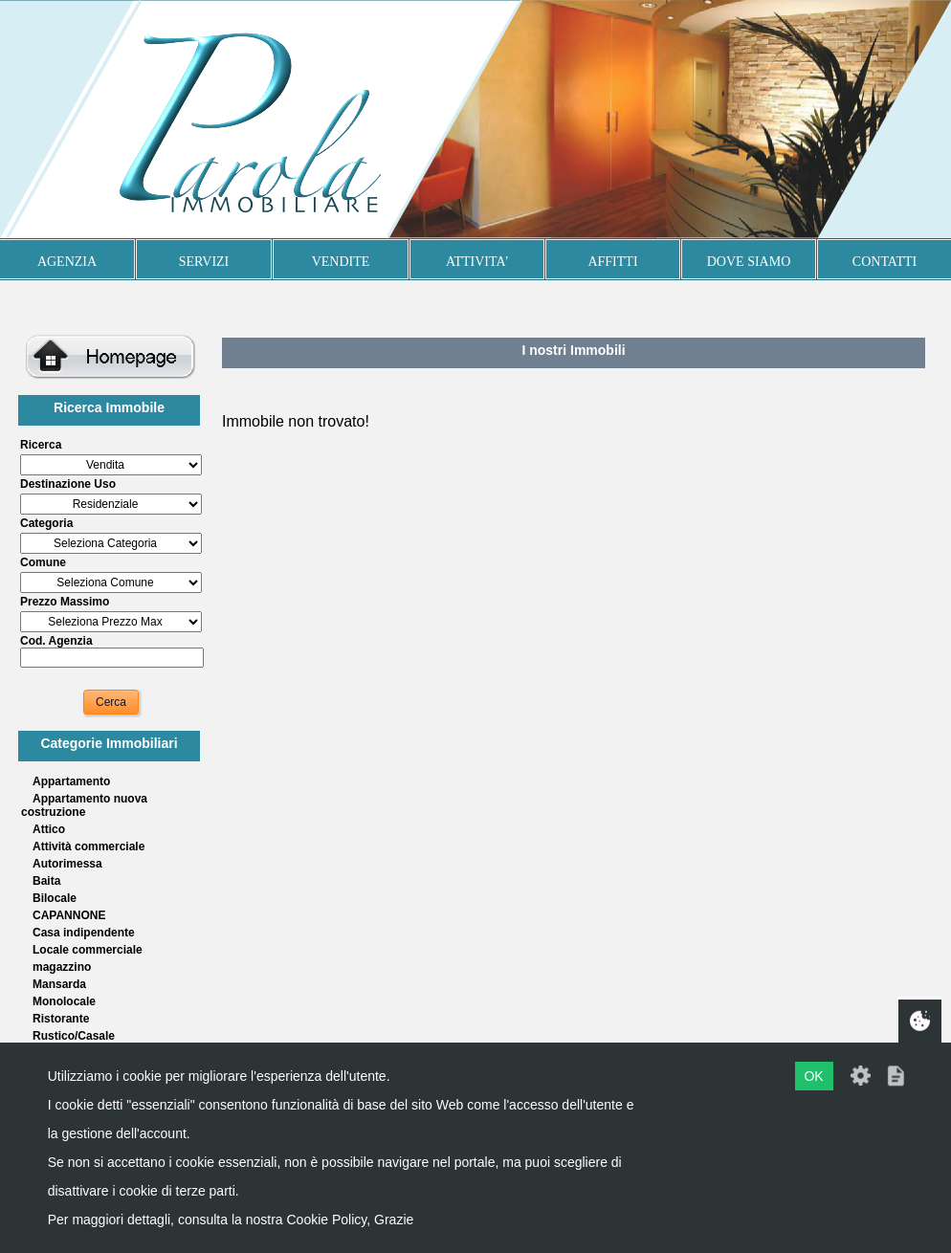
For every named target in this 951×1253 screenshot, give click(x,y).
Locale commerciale (88, 949)
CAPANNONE (69, 915)
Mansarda (59, 984)
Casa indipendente (84, 932)
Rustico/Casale (74, 1036)
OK (813, 1076)
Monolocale (64, 1001)
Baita (46, 881)
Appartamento (71, 781)
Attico (49, 829)
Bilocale (55, 898)
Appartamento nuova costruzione (84, 805)
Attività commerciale (88, 846)
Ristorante (61, 1018)
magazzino (62, 967)
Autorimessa (67, 863)
